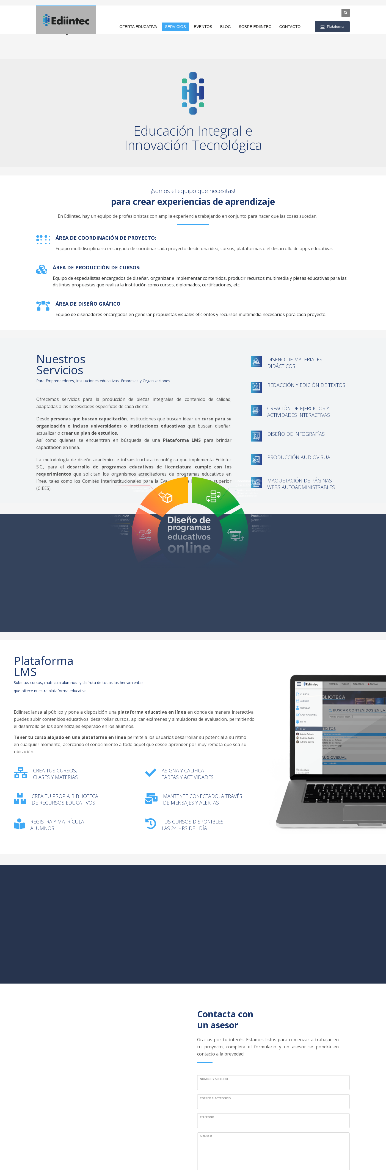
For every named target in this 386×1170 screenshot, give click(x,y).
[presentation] (239, 1090)
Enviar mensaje (222, 1112)
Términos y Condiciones (291, 1156)
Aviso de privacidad (334, 1156)
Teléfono (207, 1016)
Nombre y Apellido (214, 978)
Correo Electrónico (215, 997)
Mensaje (206, 1035)
